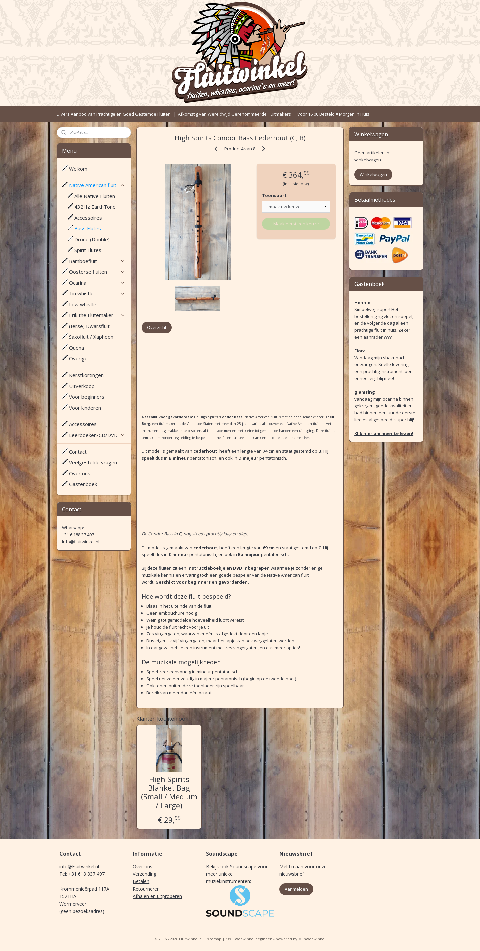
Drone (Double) (92, 239)
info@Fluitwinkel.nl (79, 866)
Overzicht (156, 327)
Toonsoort (274, 195)
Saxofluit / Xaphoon (91, 336)
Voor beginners (86, 396)
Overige (78, 358)
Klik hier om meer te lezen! (383, 433)
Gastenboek (83, 484)
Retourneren (146, 889)
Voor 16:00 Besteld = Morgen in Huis (333, 114)
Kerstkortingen (86, 375)
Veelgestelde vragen (93, 462)
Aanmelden (296, 889)
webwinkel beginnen (253, 938)
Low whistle (82, 304)
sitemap (214, 938)
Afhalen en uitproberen (157, 896)
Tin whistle (97, 293)
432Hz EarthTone (95, 206)
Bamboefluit (97, 261)
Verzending (144, 874)
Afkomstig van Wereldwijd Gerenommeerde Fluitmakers (234, 114)
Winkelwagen (373, 174)
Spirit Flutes (87, 250)
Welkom (78, 168)
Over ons (79, 473)
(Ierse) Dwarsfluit (89, 326)
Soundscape (243, 866)
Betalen (141, 881)
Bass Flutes (87, 228)
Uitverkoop (82, 386)
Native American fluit (97, 185)
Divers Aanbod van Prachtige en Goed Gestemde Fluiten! (114, 114)
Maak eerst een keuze (296, 224)
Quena (76, 347)
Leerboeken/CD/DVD (97, 435)
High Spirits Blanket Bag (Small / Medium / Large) (169, 792)
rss (228, 938)
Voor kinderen (85, 407)
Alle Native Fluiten (94, 196)
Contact (78, 451)
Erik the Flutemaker (97, 315)
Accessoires (88, 217)
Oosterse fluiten (97, 271)
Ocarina (97, 282)
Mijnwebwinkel (311, 938)
